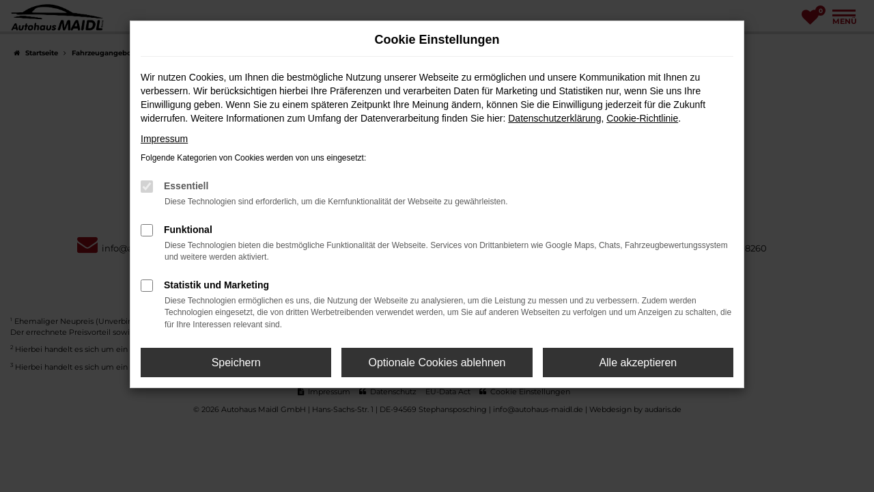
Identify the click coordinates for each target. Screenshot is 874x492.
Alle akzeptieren (638, 362)
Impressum (164, 138)
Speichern (236, 362)
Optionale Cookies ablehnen (436, 362)
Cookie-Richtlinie (642, 118)
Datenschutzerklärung (554, 118)
